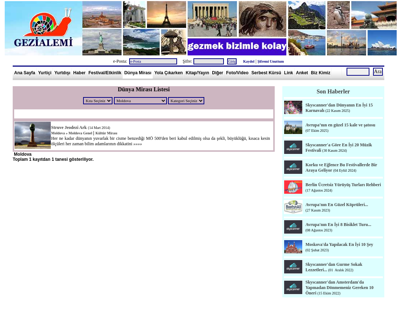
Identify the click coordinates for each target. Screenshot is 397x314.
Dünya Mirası (137, 72)
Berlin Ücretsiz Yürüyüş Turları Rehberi (343, 184)
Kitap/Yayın (197, 72)
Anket (302, 72)
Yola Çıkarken (168, 72)
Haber (79, 72)
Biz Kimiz (320, 72)
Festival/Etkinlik (105, 72)
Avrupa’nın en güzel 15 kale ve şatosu (340, 124)
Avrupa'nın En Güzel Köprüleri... (337, 204)
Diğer (217, 72)
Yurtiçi (45, 72)
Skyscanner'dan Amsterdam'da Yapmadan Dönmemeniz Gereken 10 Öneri (339, 288)
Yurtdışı (62, 72)
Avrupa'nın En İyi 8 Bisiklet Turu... (338, 224)
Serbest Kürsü (266, 72)
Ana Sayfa (24, 72)
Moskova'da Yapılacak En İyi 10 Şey (339, 244)
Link (288, 72)
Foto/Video (237, 72)
